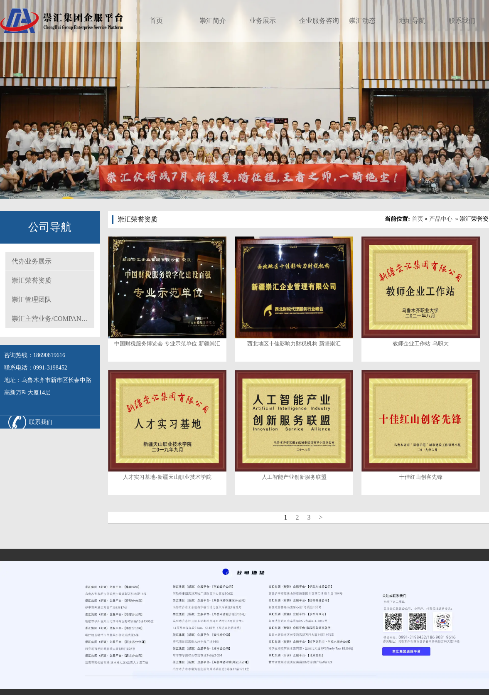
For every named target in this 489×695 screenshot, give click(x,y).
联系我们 (462, 20)
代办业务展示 (32, 261)
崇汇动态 (362, 20)
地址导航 (412, 20)
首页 (156, 20)
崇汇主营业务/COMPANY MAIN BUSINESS (53, 318)
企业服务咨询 (319, 20)
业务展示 (262, 20)
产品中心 (440, 219)
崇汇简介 (212, 20)
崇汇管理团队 (32, 299)
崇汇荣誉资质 (32, 280)
